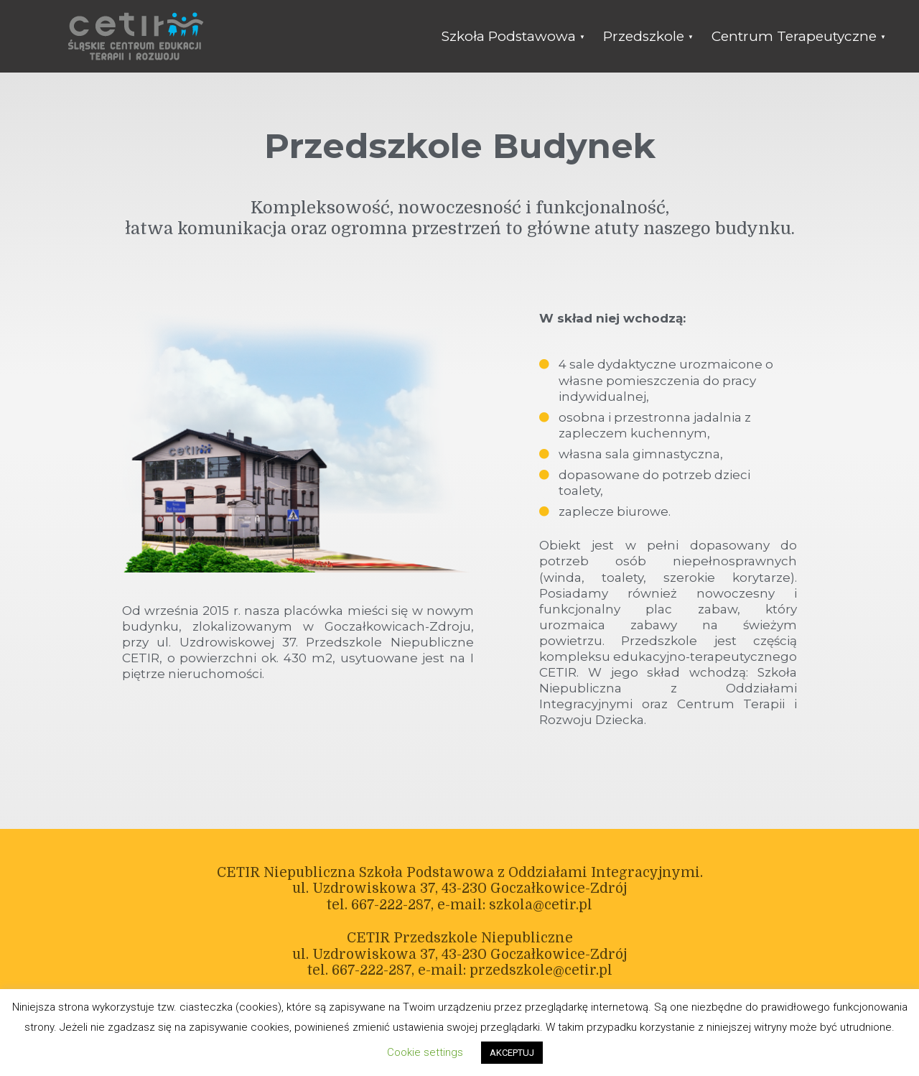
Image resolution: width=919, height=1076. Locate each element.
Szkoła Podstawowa (509, 36)
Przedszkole (643, 36)
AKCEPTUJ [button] (512, 1052)
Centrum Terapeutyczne (794, 36)
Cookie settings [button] (425, 1052)
